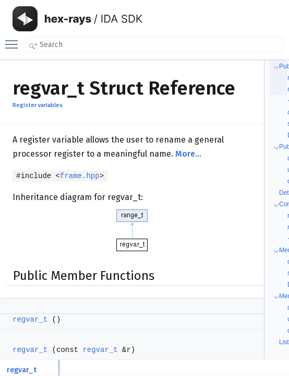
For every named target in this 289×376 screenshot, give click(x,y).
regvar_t (30, 319)
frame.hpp (80, 176)
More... (188, 154)
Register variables (38, 105)
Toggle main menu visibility (14, 39)
